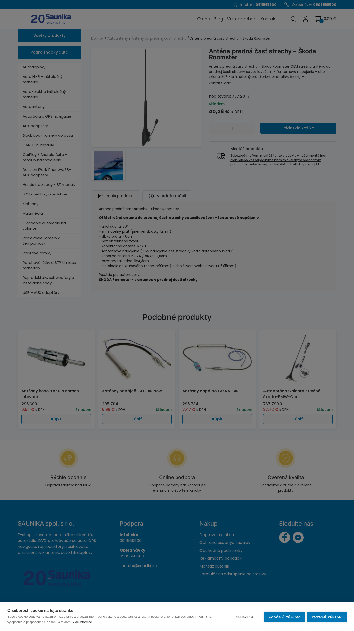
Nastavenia (244, 617)
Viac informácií (83, 622)
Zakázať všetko (284, 617)
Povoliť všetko (327, 617)
